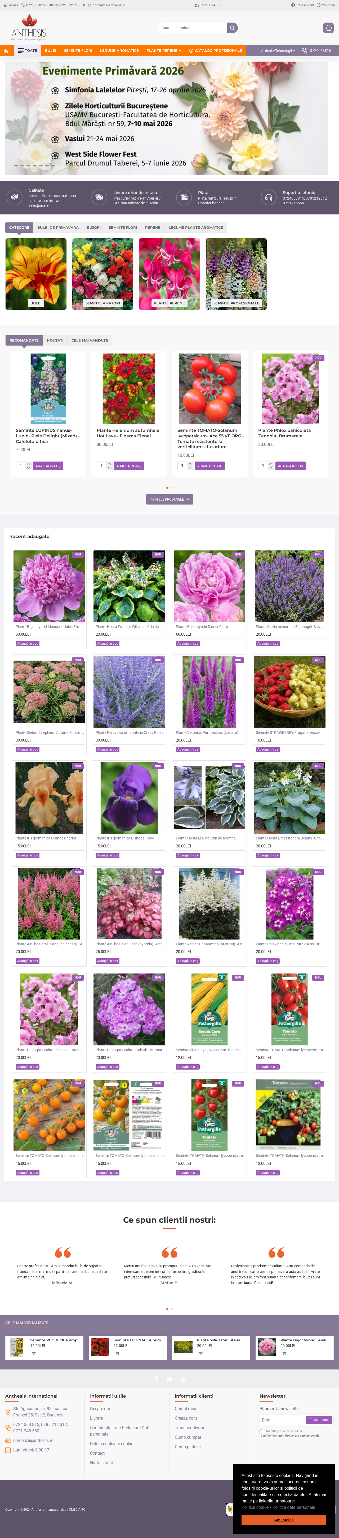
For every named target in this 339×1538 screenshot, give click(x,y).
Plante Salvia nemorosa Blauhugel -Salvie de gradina (290, 626)
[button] (317, 1508)
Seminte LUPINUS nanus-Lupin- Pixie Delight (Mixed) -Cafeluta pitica (48, 436)
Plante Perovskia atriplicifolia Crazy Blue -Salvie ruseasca (130, 732)
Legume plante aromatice (196, 227)
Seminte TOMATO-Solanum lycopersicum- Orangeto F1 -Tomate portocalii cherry (50, 1155)
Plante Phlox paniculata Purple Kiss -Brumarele (290, 944)
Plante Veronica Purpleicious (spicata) (207, 732)
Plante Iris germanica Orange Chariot (46, 838)
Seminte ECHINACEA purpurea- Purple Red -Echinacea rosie (139, 1340)
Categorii (19, 227)
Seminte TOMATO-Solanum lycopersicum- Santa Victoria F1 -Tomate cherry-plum (290, 1050)
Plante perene (169, 303)
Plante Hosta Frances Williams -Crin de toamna (130, 626)
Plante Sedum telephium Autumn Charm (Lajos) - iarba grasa (50, 732)
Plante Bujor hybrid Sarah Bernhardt (306, 1340)
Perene (152, 227)
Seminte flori (123, 227)
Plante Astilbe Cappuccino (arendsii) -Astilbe (210, 944)
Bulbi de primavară (58, 227)
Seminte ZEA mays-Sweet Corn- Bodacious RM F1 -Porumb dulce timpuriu (210, 1050)
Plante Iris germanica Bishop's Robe (125, 838)
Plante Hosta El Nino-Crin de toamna (206, 838)
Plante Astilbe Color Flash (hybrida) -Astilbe (130, 944)
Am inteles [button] (284, 1520)
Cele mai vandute (90, 340)
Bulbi (36, 303)
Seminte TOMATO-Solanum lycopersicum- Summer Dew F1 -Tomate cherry (290, 1155)
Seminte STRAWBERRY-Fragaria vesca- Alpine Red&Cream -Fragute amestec (290, 732)
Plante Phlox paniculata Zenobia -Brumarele (284, 433)
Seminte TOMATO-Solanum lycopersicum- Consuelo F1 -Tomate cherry (210, 1155)
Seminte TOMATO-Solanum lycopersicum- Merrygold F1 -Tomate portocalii (130, 1155)
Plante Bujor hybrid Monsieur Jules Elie (47, 626)
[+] (28, 464)
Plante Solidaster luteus (218, 1340)
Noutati (55, 340)
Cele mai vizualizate (26, 1323)
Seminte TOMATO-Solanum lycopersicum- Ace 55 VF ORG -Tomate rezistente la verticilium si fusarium (210, 438)
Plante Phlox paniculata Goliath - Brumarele (130, 1050)
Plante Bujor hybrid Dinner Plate (202, 626)
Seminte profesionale (236, 303)
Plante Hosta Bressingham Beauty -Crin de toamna (290, 838)
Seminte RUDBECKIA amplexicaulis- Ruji (55, 1340)
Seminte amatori (103, 303)
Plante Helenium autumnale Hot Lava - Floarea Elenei (128, 433)
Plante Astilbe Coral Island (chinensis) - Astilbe (50, 944)
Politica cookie (255, 1507)
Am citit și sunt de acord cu (290, 1433)
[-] (28, 468)
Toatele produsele (167, 499)
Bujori (94, 227)
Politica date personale (294, 1507)
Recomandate (24, 340)
